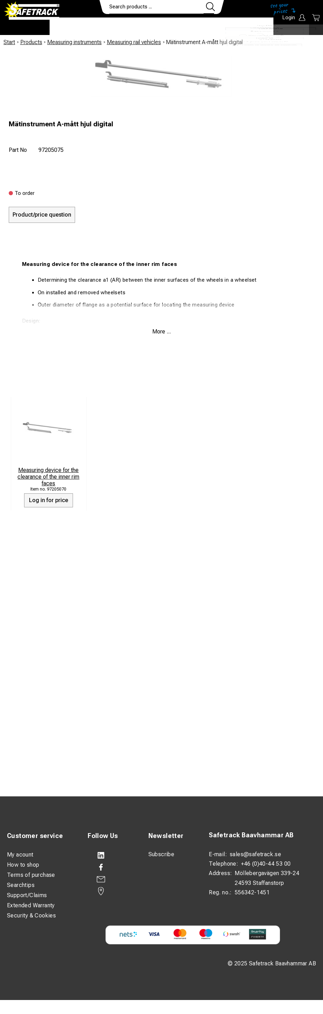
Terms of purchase (31, 875)
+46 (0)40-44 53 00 (266, 863)
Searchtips (21, 885)
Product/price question (42, 214)
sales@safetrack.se (255, 854)
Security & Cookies (31, 915)
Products (70, 26)
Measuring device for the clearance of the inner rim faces (48, 477)
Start (9, 42)
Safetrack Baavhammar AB (251, 835)
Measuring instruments (74, 42)
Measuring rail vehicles (134, 42)
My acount (20, 854)
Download (252, 26)
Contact (213, 26)
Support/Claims (27, 895)
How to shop (23, 864)
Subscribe (161, 854)
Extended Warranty (31, 905)
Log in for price (48, 500)
